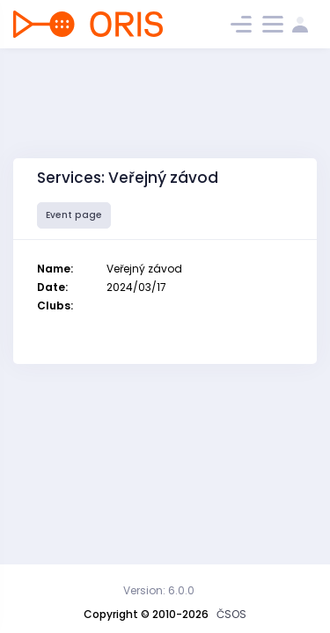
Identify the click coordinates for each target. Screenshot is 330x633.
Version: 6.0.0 (158, 590)
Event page (74, 215)
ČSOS (231, 614)
